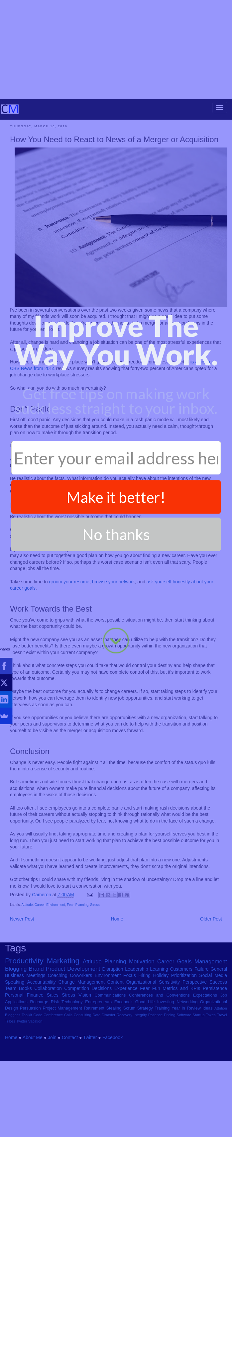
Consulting (82, 1084)
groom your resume (69, 650)
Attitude (27, 973)
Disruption (112, 1037)
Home (117, 987)
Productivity (24, 1029)
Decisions (101, 1057)
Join (52, 1106)
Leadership (136, 1037)
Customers (181, 1037)
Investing (165, 1070)
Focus (129, 1044)
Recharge (39, 1070)
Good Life (145, 1070)
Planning (81, 973)
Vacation (35, 1090)
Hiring (145, 1044)
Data (96, 1084)
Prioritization (184, 1044)
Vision (84, 1063)
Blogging (16, 1037)
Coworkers (81, 1044)
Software (183, 1084)
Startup (198, 1084)
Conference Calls (58, 1084)
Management (210, 1030)
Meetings (35, 1044)
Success (218, 1050)
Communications (110, 1064)
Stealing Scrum (121, 1077)
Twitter (21, 1090)
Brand (36, 1037)
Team (10, 1057)
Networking (186, 1070)
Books (25, 1057)
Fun (156, 1057)
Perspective (194, 1050)
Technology (72, 1070)
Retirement (94, 1077)
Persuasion (30, 1077)
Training (162, 1077)
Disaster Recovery (117, 1084)
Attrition (220, 1077)
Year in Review (186, 1077)
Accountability (41, 1050)
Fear (70, 973)
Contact (70, 1106)
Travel (222, 1084)
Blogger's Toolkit (18, 1084)
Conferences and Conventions (159, 1064)
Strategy (145, 1077)
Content (115, 1050)
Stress (94, 973)
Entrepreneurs (98, 1070)
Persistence (215, 1057)
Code (38, 1084)
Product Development (73, 1037)
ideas (207, 1077)
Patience (155, 1084)
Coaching (57, 1044)
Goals (184, 1030)
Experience (126, 1057)
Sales (52, 1063)
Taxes (210, 1084)
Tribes (10, 1090)
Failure (201, 1037)
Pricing (169, 1084)
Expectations (205, 1064)
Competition (76, 1057)
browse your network (113, 650)
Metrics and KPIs (181, 1057)
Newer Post (22, 987)
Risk (55, 1070)
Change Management (81, 1050)
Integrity (140, 1084)
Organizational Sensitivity (153, 1050)
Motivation (141, 1030)
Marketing (63, 1029)
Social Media (213, 1044)
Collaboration (48, 1057)
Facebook (123, 1070)
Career (40, 973)
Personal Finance (24, 1063)
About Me (33, 1106)
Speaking (14, 1050)
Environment (56, 973)
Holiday (161, 1044)
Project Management (62, 1077)
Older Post (211, 987)
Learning (159, 1037)
